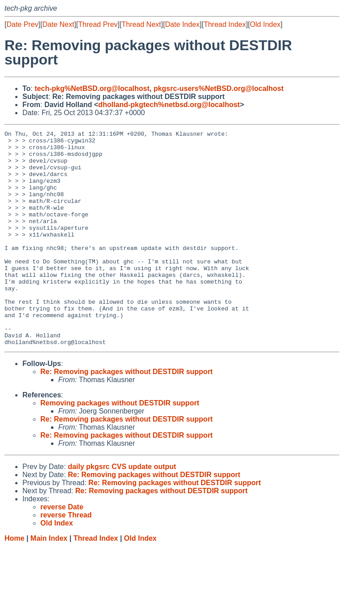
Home (14, 581)
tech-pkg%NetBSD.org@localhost (92, 88)
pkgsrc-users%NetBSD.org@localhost (219, 88)
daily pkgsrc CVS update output (122, 509)
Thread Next (141, 24)
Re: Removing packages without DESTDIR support (126, 414)
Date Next (58, 24)
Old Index (265, 24)
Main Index (49, 581)
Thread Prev (98, 24)
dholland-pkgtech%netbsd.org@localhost (169, 104)
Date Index (182, 24)
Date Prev (22, 24)
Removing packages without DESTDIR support (119, 446)
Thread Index (225, 24)
